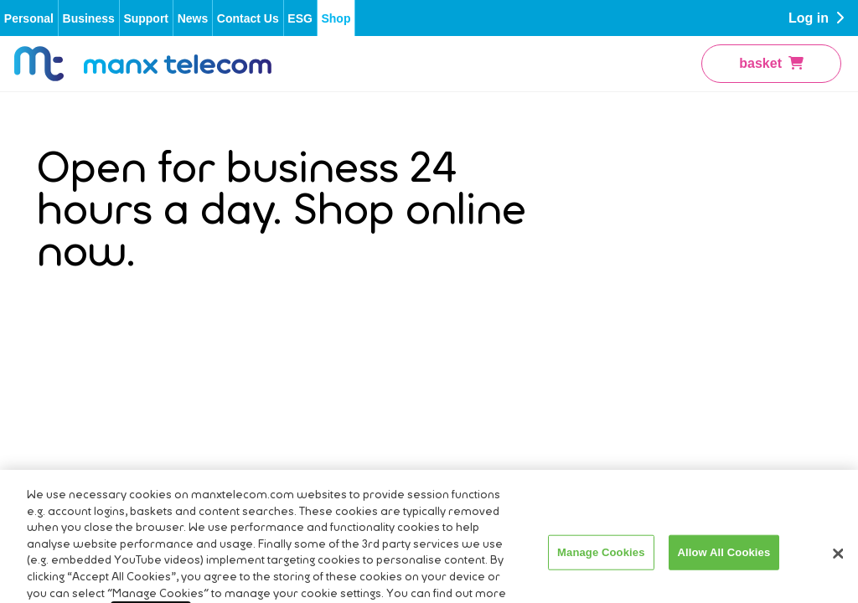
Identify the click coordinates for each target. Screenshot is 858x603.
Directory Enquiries (65, 318)
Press (54, 255)
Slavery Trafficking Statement (506, 343)
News (193, 18)
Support (145, 18)
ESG (300, 18)
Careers (61, 283)
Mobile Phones (693, 307)
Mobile (207, 334)
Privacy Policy (493, 252)
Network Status (233, 362)
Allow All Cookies (724, 573)
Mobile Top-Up (231, 390)
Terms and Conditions (483, 216)
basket (771, 63)
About (54, 227)
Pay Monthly (686, 279)
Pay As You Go (694, 252)
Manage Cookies (600, 573)
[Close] (838, 575)
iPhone (670, 334)
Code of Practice (501, 279)
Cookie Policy (492, 307)
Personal (29, 18)
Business (89, 18)
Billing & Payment (240, 252)
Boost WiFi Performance (260, 279)
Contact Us (248, 18)
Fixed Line (219, 307)
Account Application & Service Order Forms (277, 216)
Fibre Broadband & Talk (699, 216)
